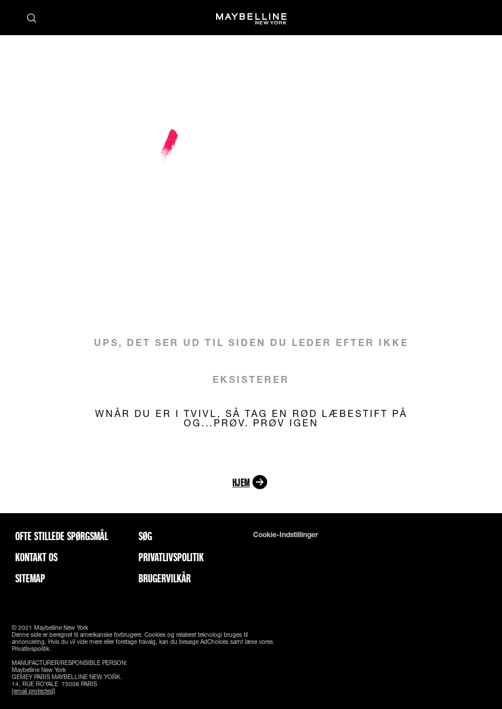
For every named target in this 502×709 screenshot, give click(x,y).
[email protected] (33, 690)
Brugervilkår (165, 578)
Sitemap (30, 578)
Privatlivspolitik (171, 557)
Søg (145, 536)
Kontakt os (36, 557)
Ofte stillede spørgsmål (61, 536)
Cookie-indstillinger (285, 535)
